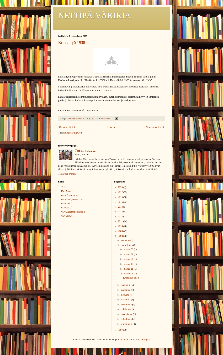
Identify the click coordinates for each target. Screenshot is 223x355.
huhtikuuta (126, 309)
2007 (120, 330)
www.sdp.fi (66, 207)
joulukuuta (126, 240)
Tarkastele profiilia (67, 174)
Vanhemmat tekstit (155, 127)
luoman (121, 339)
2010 (120, 226)
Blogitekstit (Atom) (73, 132)
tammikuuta (127, 324)
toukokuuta (126, 304)
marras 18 (129, 264)
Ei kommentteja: (104, 118)
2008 (120, 236)
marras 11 (129, 269)
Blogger (146, 339)
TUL (63, 187)
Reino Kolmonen (87, 151)
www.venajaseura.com (72, 199)
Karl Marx (66, 191)
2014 (120, 207)
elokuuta (125, 294)
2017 (120, 192)
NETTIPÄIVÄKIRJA (94, 15)
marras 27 (129, 254)
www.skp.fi (66, 216)
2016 (120, 197)
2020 (120, 187)
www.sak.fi (66, 203)
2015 (120, 202)
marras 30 (129, 249)
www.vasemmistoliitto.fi (73, 211)
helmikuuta (126, 319)
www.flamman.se (69, 195)
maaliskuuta (127, 314)
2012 (120, 216)
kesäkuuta (126, 299)
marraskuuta (127, 245)
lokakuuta (126, 285)
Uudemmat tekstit (67, 127)
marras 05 (129, 273)
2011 (120, 221)
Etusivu (111, 127)
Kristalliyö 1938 (71, 42)
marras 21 (129, 259)
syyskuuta (126, 290)
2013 (120, 211)
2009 (120, 231)
